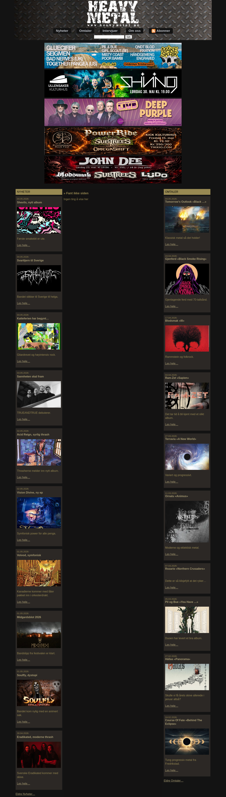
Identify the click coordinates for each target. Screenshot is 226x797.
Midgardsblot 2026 (29, 617)
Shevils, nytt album (29, 202)
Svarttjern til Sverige (30, 260)
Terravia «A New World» (180, 439)
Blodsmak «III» (174, 320)
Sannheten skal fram (30, 376)
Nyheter (62, 31)
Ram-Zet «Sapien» (177, 377)
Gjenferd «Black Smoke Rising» (185, 258)
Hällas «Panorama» (177, 659)
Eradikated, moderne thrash (35, 737)
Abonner (161, 31)
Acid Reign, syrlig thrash (33, 434)
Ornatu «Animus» (176, 496)
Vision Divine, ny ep (30, 492)
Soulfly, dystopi (27, 675)
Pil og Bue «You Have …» (181, 601)
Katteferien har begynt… (33, 318)
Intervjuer (110, 31)
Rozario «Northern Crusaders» (185, 568)
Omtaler (85, 31)
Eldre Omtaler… (173, 780)
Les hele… (23, 245)
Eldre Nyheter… (25, 794)
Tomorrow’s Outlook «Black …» (185, 201)
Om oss (135, 31)
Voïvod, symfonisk (29, 555)
